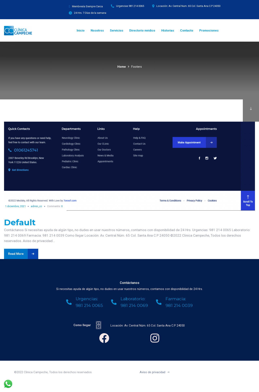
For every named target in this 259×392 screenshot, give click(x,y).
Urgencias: (87, 298)
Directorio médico (142, 30)
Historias (167, 30)
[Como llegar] (98, 325)
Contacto (186, 30)
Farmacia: (176, 298)
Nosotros (97, 30)
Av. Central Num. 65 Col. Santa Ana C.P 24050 (194, 5)
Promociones (209, 30)
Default (20, 222)
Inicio (81, 30)
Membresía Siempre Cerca (87, 6)
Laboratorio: (133, 298)
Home (121, 66)
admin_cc (36, 206)
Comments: (55, 206)
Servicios (116, 30)
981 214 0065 (136, 5)
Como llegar (82, 325)
